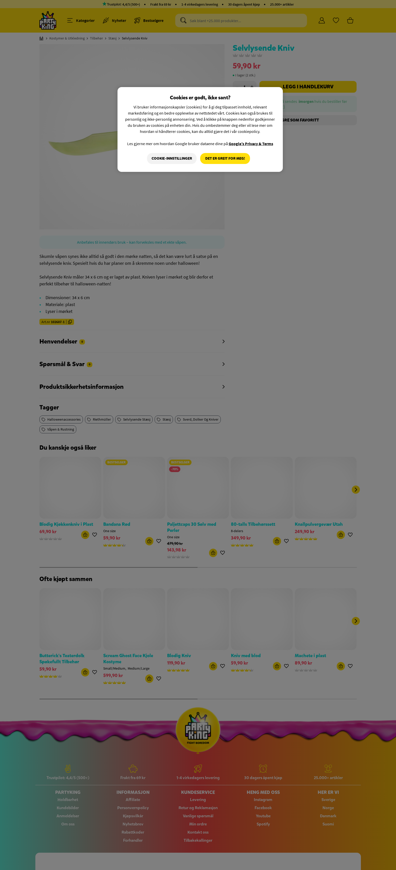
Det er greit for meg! (225, 158)
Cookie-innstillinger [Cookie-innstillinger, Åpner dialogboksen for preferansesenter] (172, 158)
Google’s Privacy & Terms (251, 143)
